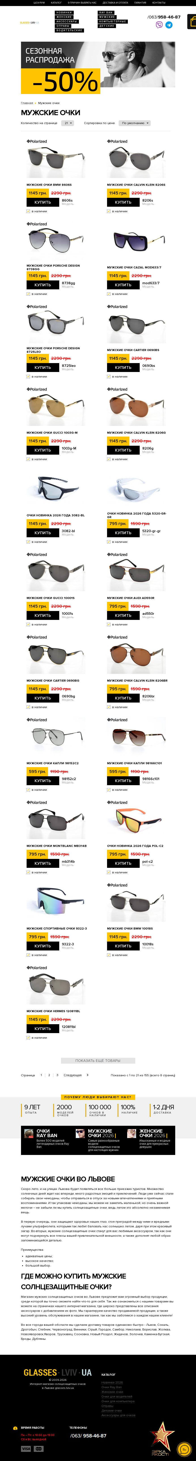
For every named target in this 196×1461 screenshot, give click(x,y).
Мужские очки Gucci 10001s (51, 598)
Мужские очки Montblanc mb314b (57, 846)
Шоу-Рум (39, 2)
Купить (43, 202)
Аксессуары (67, 21)
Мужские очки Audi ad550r (130, 598)
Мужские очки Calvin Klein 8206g (136, 433)
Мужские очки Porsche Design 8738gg (53, 267)
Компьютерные (112, 21)
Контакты (158, 2)
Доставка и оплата (115, 2)
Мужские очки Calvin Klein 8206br (137, 680)
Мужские (107, 17)
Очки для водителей (116, 1396)
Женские (64, 17)
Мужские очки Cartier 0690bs (133, 350)
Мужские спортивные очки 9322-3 (57, 928)
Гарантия (140, 2)
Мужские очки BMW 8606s (49, 185)
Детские (106, 26)
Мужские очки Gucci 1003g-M (52, 433)
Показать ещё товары (98, 1060)
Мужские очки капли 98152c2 (53, 763)
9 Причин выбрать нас (82, 2)
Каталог (56, 2)
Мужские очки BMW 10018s (130, 928)
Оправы (63, 26)
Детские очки (111, 1410)
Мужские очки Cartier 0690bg (53, 680)
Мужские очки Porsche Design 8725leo (53, 350)
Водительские (69, 30)
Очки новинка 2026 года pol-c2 (135, 846)
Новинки (64, 12)
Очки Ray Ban (111, 1387)
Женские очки (112, 1392)
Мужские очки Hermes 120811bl (53, 1011)
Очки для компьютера (118, 1401)
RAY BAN (106, 12)
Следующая (73, 1075)
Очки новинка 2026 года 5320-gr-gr (136, 515)
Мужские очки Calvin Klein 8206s (136, 185)
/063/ (164, 17)
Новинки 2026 (112, 1382)
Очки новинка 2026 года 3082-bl (56, 515)
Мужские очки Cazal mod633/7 (134, 267)
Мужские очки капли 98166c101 (134, 763)
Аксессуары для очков (118, 1415)
